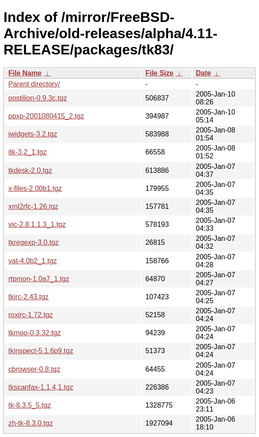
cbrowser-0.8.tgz (34, 369)
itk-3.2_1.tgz (27, 152)
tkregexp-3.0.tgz (33, 242)
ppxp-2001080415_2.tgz (46, 116)
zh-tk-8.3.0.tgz (30, 423)
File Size (159, 73)
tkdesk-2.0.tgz (30, 170)
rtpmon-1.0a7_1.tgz (38, 279)
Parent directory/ (34, 84)
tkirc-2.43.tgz (28, 297)
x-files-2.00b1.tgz (35, 188)
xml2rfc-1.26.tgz (33, 206)
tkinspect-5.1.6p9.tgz (40, 351)
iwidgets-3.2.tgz (32, 134)
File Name (25, 73)
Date (203, 73)
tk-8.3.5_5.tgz (29, 405)
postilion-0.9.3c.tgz (37, 98)
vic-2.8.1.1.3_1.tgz (37, 224)
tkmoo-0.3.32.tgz (34, 333)
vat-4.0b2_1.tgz (32, 261)
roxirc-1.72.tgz (30, 315)
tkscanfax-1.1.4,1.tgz (40, 387)
